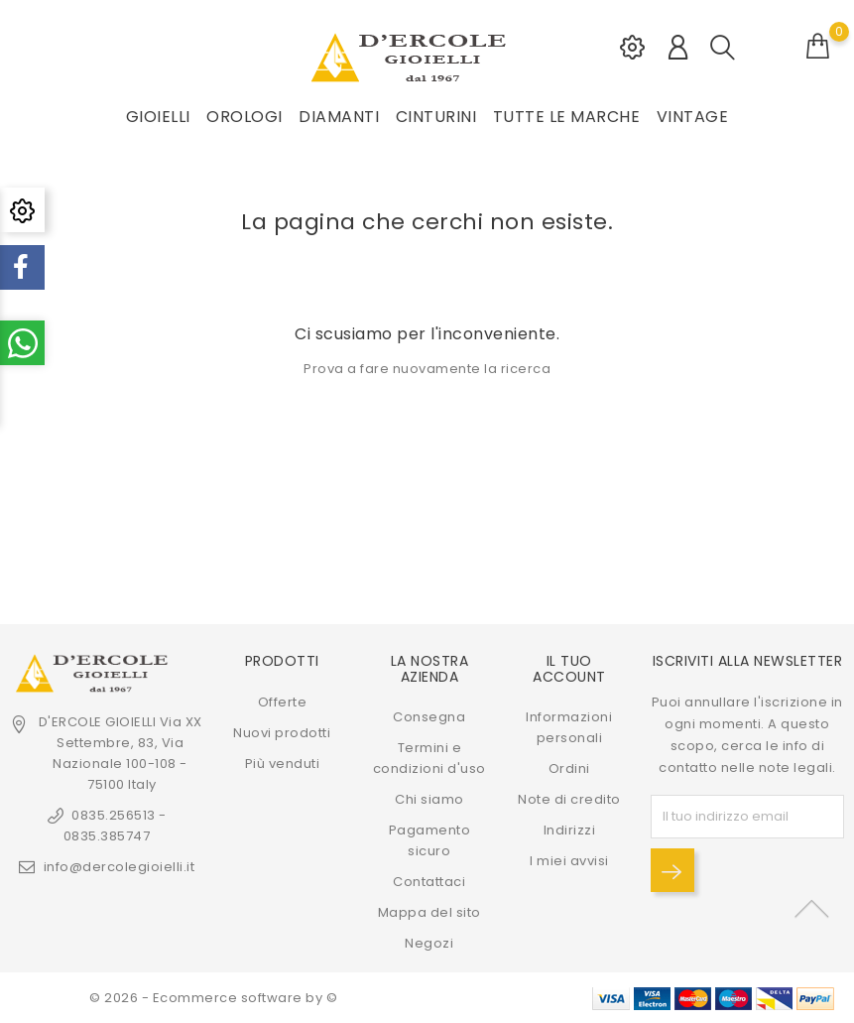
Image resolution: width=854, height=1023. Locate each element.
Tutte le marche (567, 116)
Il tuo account (569, 668)
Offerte (282, 702)
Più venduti (282, 763)
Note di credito (569, 799)
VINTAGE (693, 116)
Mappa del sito (429, 912)
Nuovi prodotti (281, 732)
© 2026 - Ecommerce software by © (213, 997)
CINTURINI (436, 116)
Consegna (429, 716)
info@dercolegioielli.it (119, 866)
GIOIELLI (158, 116)
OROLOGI (244, 116)
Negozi (429, 943)
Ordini (569, 768)
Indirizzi (570, 830)
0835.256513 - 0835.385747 (115, 825)
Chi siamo (429, 799)
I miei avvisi (569, 860)
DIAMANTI (339, 116)
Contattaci (429, 881)
